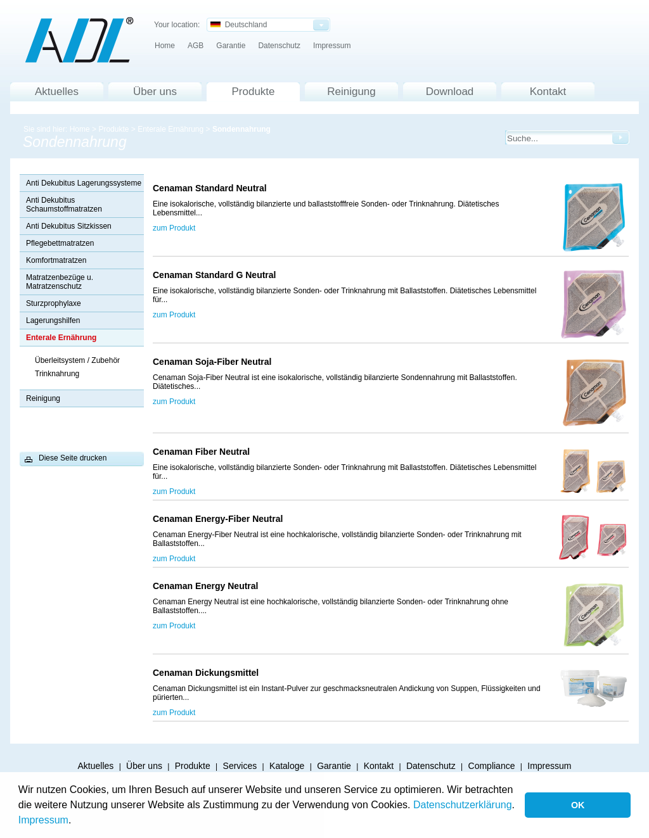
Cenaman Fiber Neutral (204, 452)
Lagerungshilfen (53, 320)
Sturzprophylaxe (53, 303)
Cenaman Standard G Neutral (214, 275)
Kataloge (286, 766)
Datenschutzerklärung (462, 804)
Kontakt (548, 92)
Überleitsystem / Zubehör (77, 360)
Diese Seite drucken (72, 458)
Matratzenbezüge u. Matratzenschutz (59, 282)
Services (240, 766)
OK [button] (578, 805)
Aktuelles (57, 92)
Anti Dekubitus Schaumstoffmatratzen (64, 204)
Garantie (230, 45)
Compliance (491, 766)
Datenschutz (279, 45)
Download (450, 92)
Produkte (252, 92)
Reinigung (351, 92)
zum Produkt (174, 228)
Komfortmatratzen (56, 260)
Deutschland (238, 24)
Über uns (155, 92)
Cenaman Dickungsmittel (206, 673)
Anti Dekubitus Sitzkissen (69, 226)
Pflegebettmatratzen (60, 243)
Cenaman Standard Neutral (212, 188)
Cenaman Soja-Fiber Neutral (214, 362)
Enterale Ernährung (170, 129)
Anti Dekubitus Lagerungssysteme (83, 183)
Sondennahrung (241, 129)
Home (165, 45)
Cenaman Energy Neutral (208, 586)
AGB (195, 45)
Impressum (43, 820)
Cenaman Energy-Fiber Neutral (221, 519)
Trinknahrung (57, 373)
